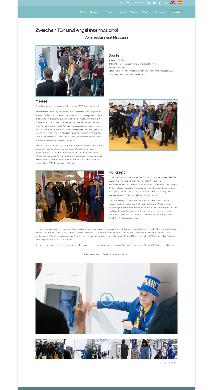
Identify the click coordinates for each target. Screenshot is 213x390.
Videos (134, 12)
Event (108, 12)
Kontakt (176, 12)
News (145, 12)
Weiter (172, 362)
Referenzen (159, 12)
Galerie (122, 12)
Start (83, 12)
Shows (94, 12)
